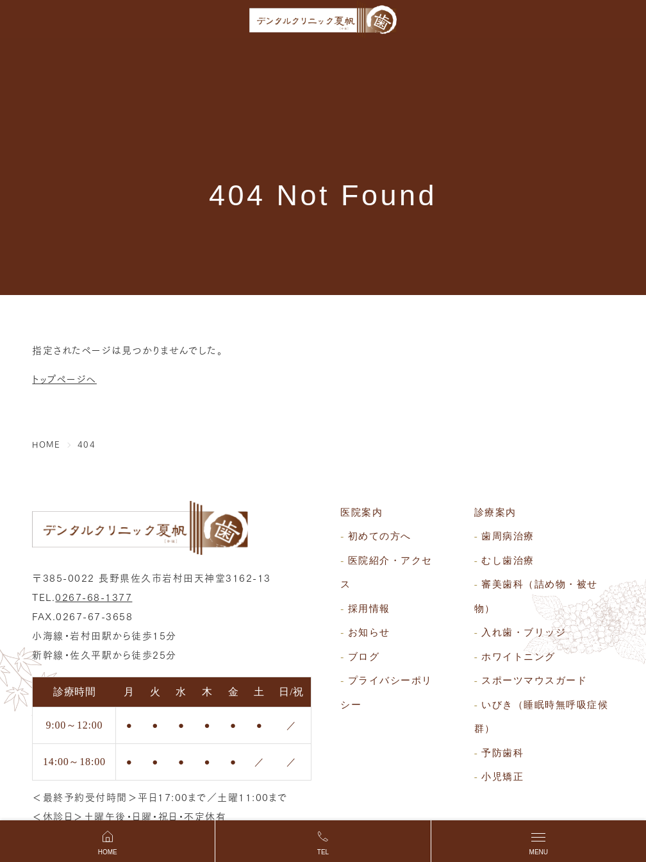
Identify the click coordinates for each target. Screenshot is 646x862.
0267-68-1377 (93, 596)
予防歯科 (502, 753)
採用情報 (369, 609)
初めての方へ (379, 536)
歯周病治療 (507, 536)
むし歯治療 (507, 560)
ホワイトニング (518, 657)
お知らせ (369, 632)
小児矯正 (502, 777)
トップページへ (64, 378)
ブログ (364, 657)
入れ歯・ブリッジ (523, 632)
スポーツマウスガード (534, 680)
